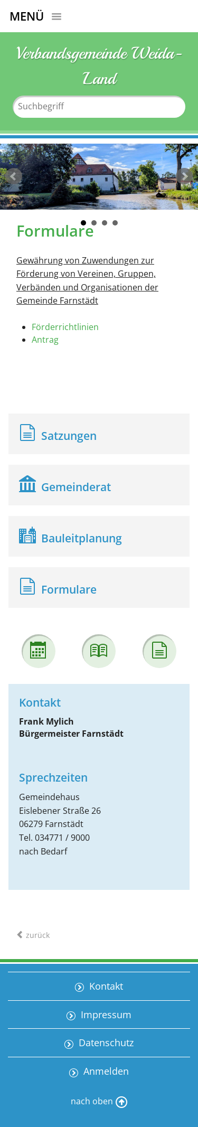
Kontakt (105, 986)
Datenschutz (105, 1042)
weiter (184, 176)
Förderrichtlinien (65, 327)
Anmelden (105, 1071)
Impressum (104, 1014)
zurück (13, 176)
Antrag (45, 339)
